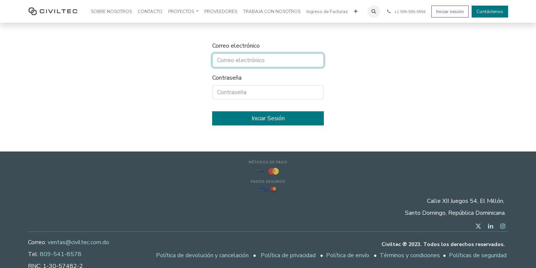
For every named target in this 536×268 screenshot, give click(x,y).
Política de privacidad (288, 255)
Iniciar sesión (450, 12)
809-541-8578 (61, 254)
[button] (373, 11)
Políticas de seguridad (478, 255)
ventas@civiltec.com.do (78, 242)
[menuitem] (111, 11)
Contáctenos (489, 12)
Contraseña (227, 78)
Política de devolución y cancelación (202, 255)
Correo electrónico (236, 46)
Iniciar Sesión (268, 118)
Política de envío (347, 255)
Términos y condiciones (410, 255)
